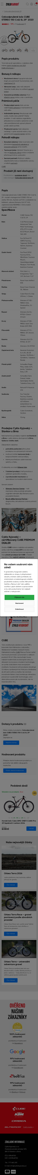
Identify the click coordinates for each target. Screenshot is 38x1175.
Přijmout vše (19, 597)
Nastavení (19, 603)
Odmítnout (19, 609)
